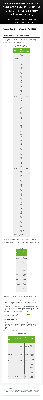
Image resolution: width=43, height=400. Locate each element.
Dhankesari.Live (26, 397)
